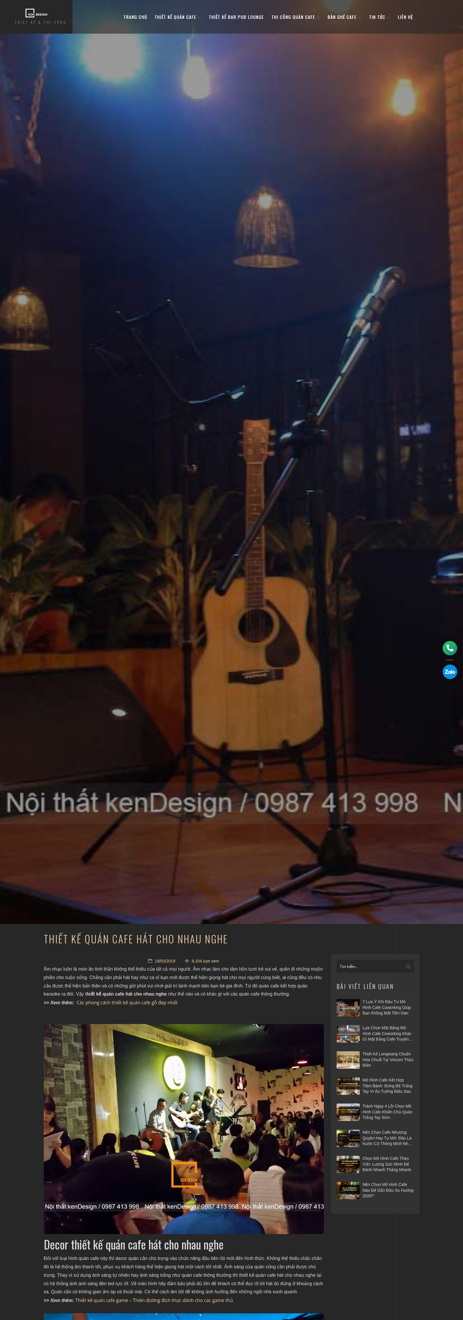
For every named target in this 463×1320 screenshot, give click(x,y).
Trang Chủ (135, 17)
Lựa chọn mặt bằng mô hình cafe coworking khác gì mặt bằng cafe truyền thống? (387, 1033)
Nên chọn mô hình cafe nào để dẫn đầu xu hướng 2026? (388, 1190)
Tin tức (379, 17)
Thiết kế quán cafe (178, 17)
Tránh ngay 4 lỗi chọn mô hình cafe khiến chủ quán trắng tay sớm (388, 1112)
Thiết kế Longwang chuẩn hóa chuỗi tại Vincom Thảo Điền (388, 1060)
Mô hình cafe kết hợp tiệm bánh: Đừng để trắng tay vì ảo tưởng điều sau (388, 1086)
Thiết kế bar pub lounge (236, 17)
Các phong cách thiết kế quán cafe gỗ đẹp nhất (127, 1002)
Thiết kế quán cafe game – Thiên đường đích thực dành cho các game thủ (154, 1300)
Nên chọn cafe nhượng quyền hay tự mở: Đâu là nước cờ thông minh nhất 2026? (387, 1138)
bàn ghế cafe (345, 17)
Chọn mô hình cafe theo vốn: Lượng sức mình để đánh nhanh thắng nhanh (387, 1164)
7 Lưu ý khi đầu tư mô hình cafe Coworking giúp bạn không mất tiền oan (387, 1007)
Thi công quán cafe (295, 17)
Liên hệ (405, 17)
